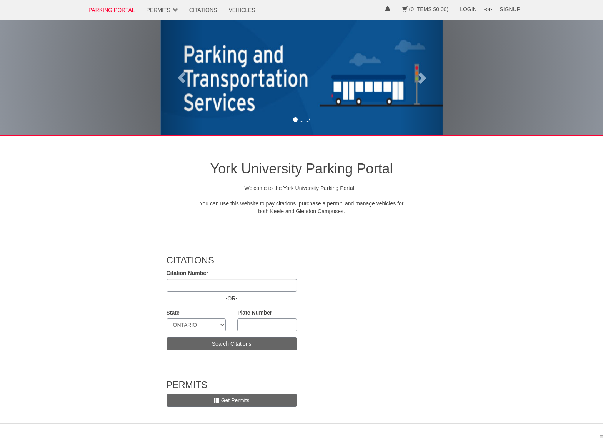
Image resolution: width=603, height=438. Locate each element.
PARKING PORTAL (111, 10)
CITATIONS (203, 10)
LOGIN (468, 9)
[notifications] (387, 10)
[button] (181, 77)
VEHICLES (241, 10)
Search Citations (232, 344)
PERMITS (158, 10)
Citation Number (187, 273)
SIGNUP (510, 9)
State (173, 313)
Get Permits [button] (232, 400)
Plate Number (254, 313)
